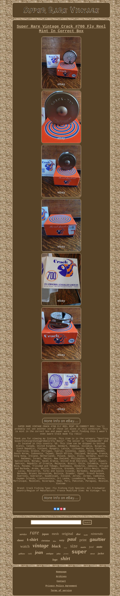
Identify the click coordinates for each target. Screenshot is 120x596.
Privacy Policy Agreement (61, 586)
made (86, 535)
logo (55, 559)
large (65, 548)
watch (25, 546)
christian (45, 540)
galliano (22, 554)
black (56, 546)
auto (99, 546)
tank (30, 553)
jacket (101, 553)
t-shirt (32, 539)
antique (49, 553)
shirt (65, 558)
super (79, 552)
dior (78, 534)
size (74, 545)
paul (72, 539)
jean (39, 552)
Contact (61, 581)
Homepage (61, 572)
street (92, 553)
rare (34, 533)
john (58, 553)
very (61, 540)
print (82, 540)
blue (54, 541)
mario (83, 547)
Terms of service (61, 590)
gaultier (97, 539)
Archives (61, 576)
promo (66, 554)
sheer (20, 540)
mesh (55, 534)
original (67, 534)
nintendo (97, 534)
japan (45, 534)
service (23, 534)
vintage (41, 545)
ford (91, 546)
